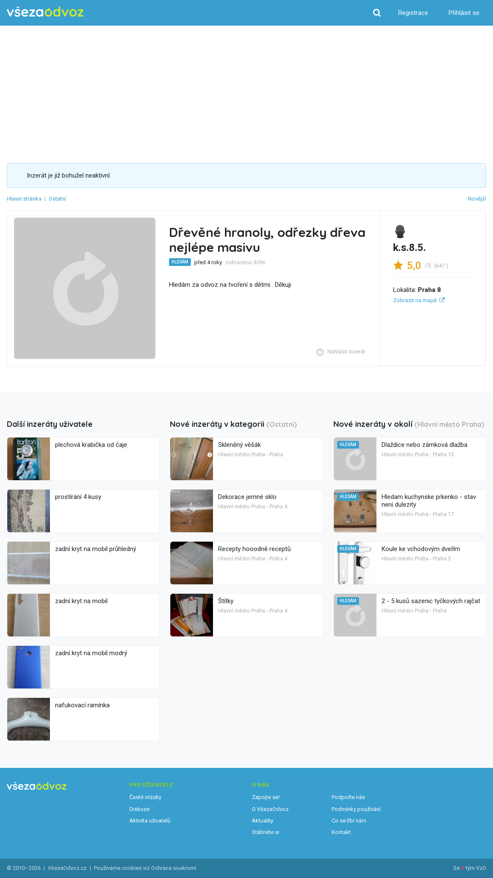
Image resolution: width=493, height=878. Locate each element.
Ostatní (57, 198)
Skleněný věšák (239, 445)
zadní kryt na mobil (81, 601)
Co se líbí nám (349, 820)
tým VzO (476, 868)
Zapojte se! (266, 797)
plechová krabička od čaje (91, 445)
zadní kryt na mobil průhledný (95, 549)
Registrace (413, 13)
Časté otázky (145, 797)
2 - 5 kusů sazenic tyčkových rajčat (431, 601)
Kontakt (341, 832)
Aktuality (262, 820)
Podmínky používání (356, 809)
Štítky (225, 601)
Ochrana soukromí (173, 868)
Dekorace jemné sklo (247, 497)
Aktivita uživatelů (149, 820)
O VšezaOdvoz (270, 809)
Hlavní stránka (24, 198)
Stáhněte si (265, 832)
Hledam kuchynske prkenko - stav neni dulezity (429, 500)
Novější (477, 198)
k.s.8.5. (409, 248)
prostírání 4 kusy (78, 497)
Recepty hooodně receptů (254, 549)
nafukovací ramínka (82, 705)
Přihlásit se (464, 13)
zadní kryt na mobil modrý (91, 653)
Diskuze (139, 809)
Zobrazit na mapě (415, 300)
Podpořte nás (348, 797)
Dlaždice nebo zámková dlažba (424, 445)
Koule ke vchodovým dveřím (421, 549)
